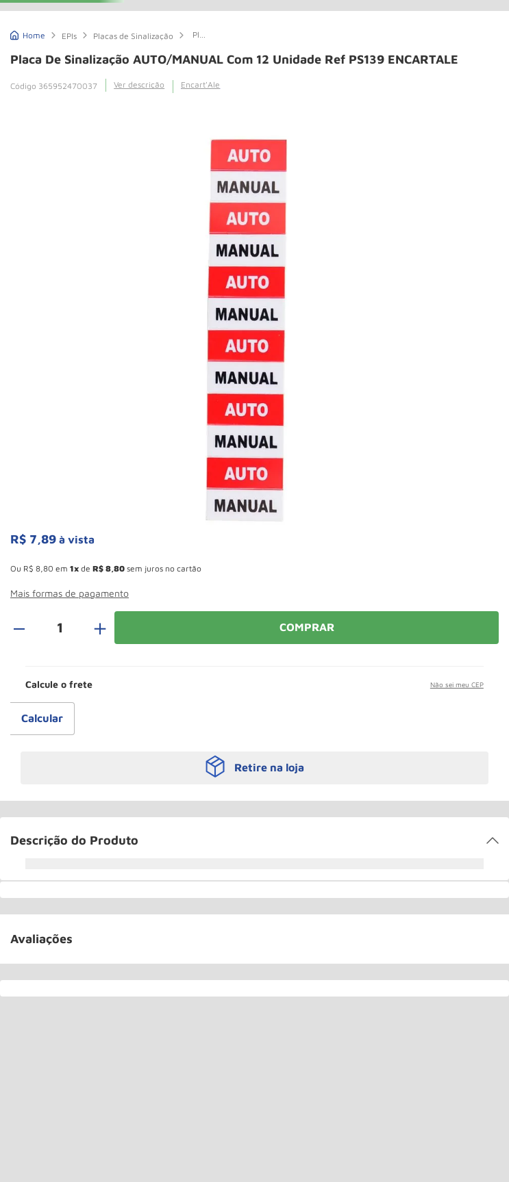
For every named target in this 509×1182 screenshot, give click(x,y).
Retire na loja (269, 767)
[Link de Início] (27, 33)
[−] (26, 627)
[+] (92, 627)
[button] (69, 599)
